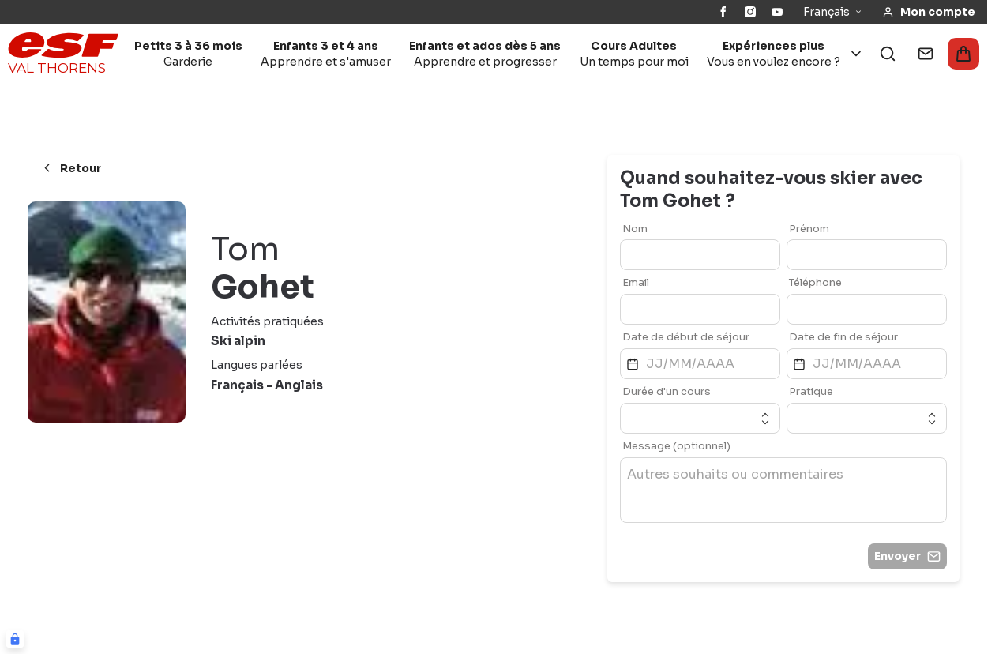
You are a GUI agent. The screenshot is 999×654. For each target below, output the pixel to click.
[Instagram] (750, 12)
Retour (70, 168)
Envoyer (907, 556)
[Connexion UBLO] (15, 639)
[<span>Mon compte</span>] (928, 12)
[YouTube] (777, 12)
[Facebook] (723, 12)
